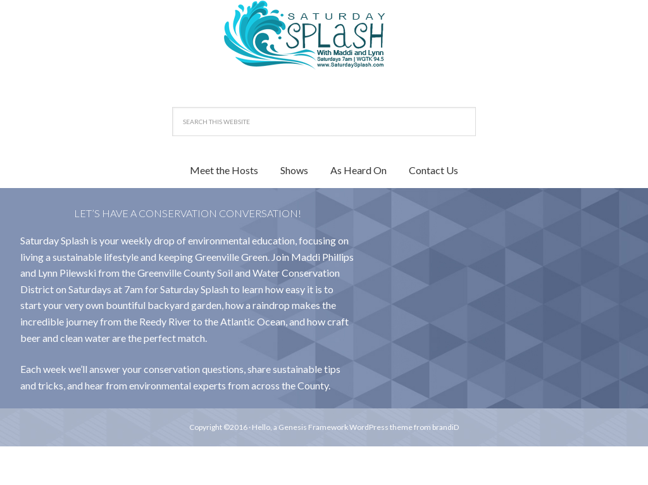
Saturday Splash (324, 35)
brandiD (445, 427)
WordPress (369, 427)
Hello (261, 427)
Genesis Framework (313, 427)
